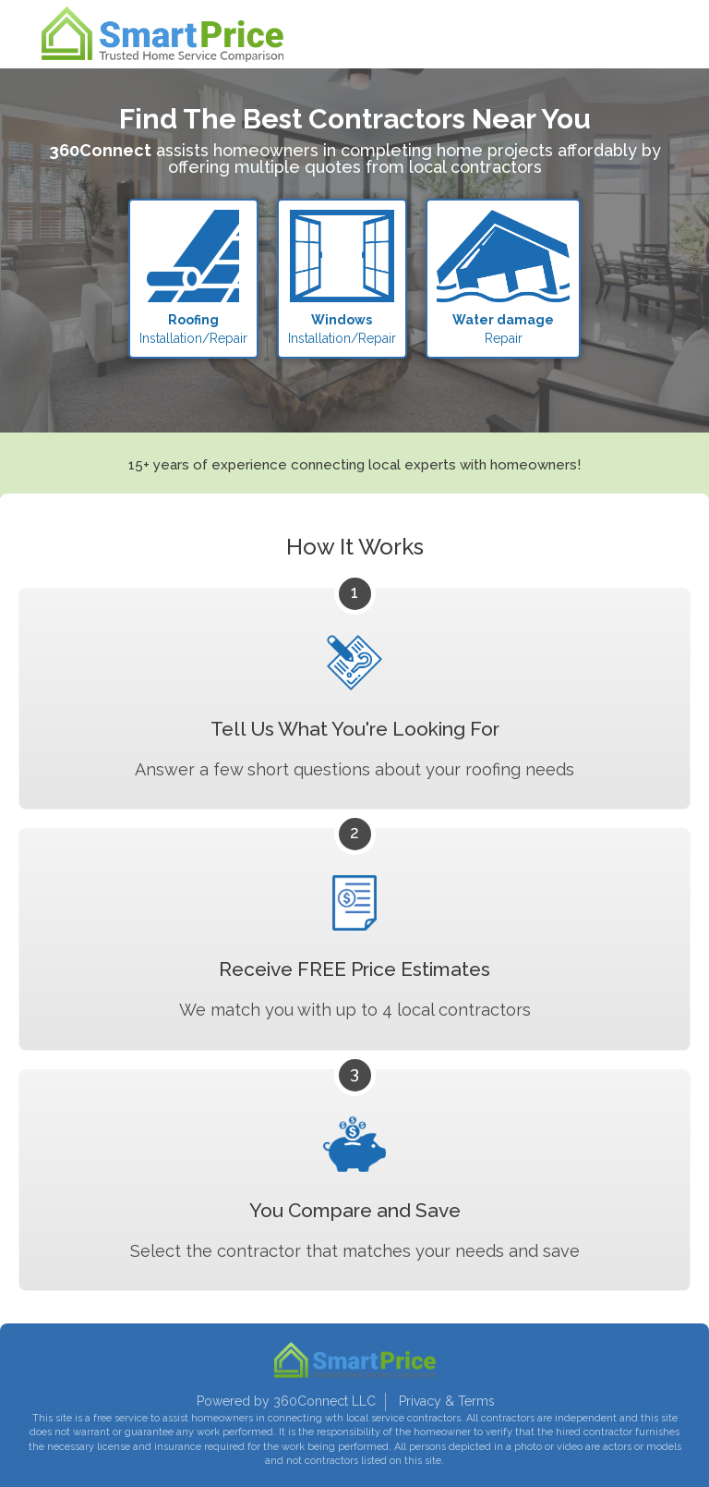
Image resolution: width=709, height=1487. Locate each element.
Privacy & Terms (447, 1401)
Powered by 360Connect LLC (286, 1401)
